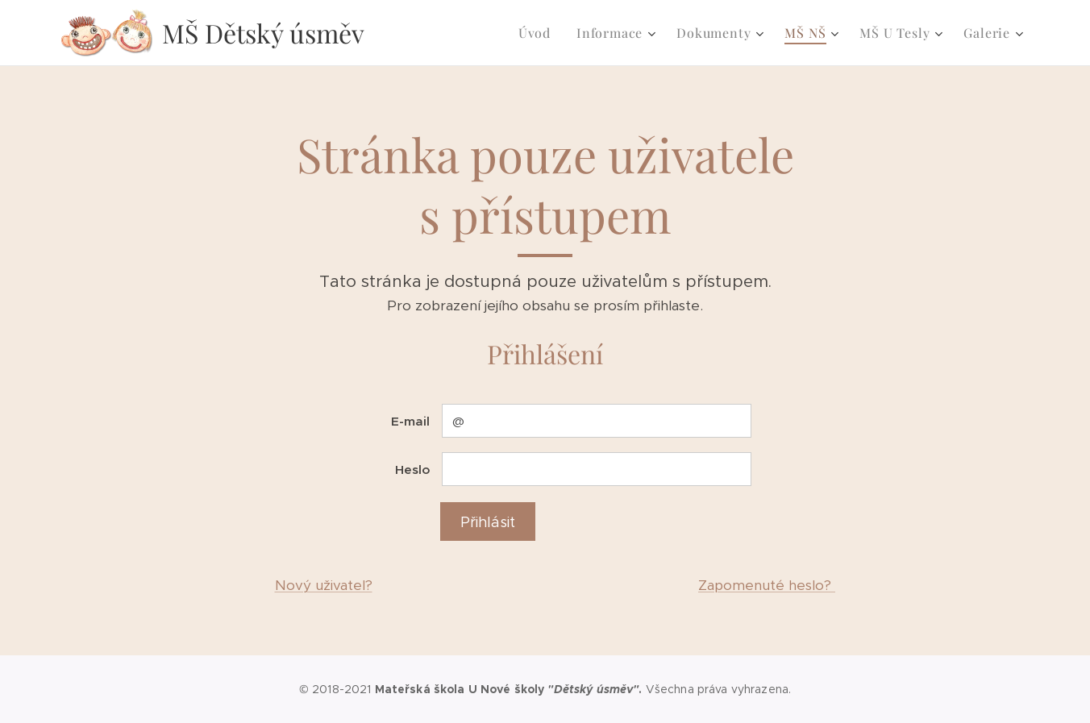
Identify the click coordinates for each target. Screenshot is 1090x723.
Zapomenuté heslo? (766, 585)
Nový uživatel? (323, 585)
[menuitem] (539, 33)
